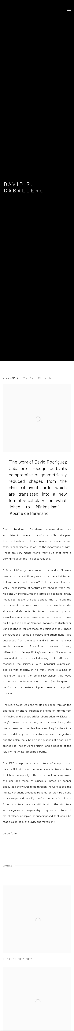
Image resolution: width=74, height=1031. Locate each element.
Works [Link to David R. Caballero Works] (28, 377)
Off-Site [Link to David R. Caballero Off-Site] (44, 377)
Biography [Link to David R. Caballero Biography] (11, 377)
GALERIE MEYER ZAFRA (29, 9)
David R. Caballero (24, 187)
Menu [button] (68, 9)
